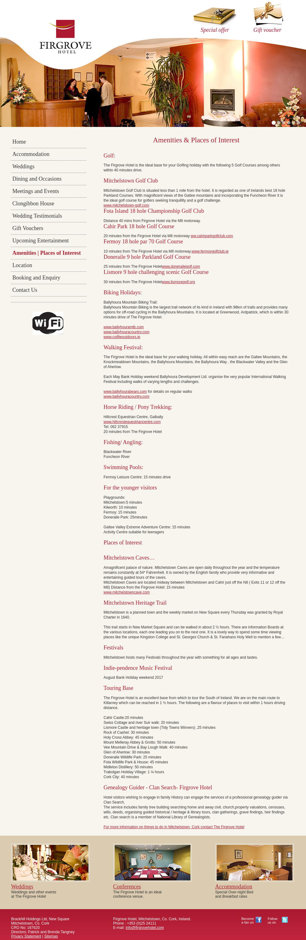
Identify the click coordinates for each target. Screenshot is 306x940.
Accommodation (30, 154)
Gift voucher (267, 30)
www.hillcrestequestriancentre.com (132, 422)
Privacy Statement (26, 936)
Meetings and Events (35, 191)
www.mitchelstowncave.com (127, 592)
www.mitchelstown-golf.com (126, 205)
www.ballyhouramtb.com (124, 327)
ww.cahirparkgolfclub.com (212, 236)
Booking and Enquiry (36, 278)
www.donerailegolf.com (181, 266)
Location (22, 265)
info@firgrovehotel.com (145, 927)
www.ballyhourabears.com (125, 391)
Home (19, 142)
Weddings (23, 166)
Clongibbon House (33, 203)
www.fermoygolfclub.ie (210, 251)
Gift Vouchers (27, 228)
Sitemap (51, 936)
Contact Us (24, 290)
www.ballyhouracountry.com (127, 332)
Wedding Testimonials (37, 216)
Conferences (127, 886)
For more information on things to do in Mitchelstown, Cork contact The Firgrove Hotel (174, 827)
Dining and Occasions (37, 179)
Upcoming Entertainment (40, 240)
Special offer (215, 30)
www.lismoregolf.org (178, 282)
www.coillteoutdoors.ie (122, 337)
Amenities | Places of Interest (46, 253)
